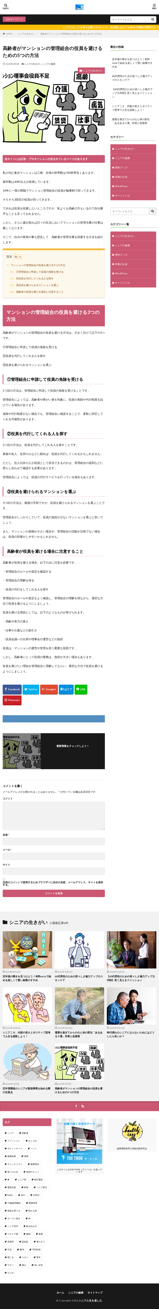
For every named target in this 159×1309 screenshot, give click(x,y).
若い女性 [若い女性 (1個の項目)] (38, 1265)
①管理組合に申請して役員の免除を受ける (36, 271)
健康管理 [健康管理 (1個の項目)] (33, 1203)
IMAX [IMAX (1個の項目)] (10, 1195)
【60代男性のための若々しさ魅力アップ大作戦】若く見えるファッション (132, 93)
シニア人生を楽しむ (90, 1300)
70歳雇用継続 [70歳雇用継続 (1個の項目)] (14, 1203)
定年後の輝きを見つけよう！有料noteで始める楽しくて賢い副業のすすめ (132, 63)
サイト (6, 864)
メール (7, 850)
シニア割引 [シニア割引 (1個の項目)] (41, 1187)
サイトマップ (95, 1292)
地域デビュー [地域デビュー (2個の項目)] (32, 1171)
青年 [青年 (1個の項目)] (38, 1257)
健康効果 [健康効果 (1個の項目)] (11, 1156)
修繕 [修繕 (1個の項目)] (28, 1234)
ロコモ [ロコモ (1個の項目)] (10, 1272)
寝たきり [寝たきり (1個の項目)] (40, 1241)
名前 (6, 835)
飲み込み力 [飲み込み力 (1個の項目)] (31, 1226)
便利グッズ (121, 167)
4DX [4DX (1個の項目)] (23, 1195)
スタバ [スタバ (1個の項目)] (25, 1257)
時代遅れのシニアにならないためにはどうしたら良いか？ (131, 1034)
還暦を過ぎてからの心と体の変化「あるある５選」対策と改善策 (131, 121)
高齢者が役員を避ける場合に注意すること (36, 291)
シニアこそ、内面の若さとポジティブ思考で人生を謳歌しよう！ (132, 108)
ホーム (60, 1292)
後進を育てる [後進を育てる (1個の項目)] (13, 1210)
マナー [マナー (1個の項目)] (10, 1265)
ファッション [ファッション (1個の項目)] (13, 1140)
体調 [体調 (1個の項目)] (26, 1156)
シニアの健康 (48, 64)
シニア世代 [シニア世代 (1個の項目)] (12, 1226)
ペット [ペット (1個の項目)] (33, 1148)
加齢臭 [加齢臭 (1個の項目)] (25, 1133)
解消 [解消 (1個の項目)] (22, 1249)
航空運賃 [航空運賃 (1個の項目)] (38, 1179)
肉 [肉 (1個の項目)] (29, 1218)
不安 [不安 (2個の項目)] (9, 1249)
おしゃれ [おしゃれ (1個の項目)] (32, 1140)
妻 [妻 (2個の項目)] (8, 1179)
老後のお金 (121, 176)
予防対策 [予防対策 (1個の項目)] (36, 1249)
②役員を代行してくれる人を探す (31, 278)
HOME (9, 33)
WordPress (121, 186)
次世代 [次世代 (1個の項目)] (36, 1195)
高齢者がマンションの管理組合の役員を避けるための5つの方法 (71, 33)
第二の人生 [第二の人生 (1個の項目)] (12, 1171)
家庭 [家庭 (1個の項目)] (41, 1234)
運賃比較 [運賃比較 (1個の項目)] (11, 1187)
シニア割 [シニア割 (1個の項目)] (22, 1179)
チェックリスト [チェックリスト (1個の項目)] (14, 1164)
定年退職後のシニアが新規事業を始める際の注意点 (26, 1090)
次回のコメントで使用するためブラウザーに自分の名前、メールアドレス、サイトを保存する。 (53, 883)
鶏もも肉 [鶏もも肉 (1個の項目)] (32, 1210)
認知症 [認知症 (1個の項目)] (25, 1241)
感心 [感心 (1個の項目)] (24, 1265)
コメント (8, 798)
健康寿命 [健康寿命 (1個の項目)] (34, 1164)
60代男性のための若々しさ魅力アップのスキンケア (132, 77)
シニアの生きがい (26, 33)
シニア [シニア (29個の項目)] (10, 1133)
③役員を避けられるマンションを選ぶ (34, 285)
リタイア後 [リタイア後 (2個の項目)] (12, 1234)
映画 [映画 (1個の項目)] (26, 1187)
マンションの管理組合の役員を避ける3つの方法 (35, 265)
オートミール (122, 195)
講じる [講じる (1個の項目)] (10, 1257)
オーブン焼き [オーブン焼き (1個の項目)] (13, 1218)
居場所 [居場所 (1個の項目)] (10, 1241)
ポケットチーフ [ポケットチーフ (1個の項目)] (14, 1148)
